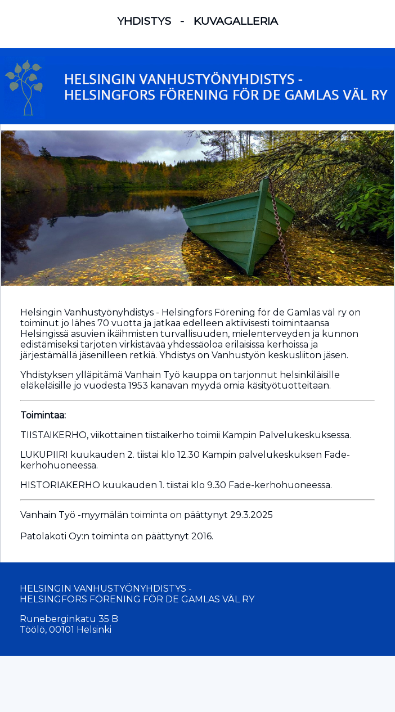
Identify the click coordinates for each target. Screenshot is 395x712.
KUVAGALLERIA (236, 21)
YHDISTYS (144, 21)
